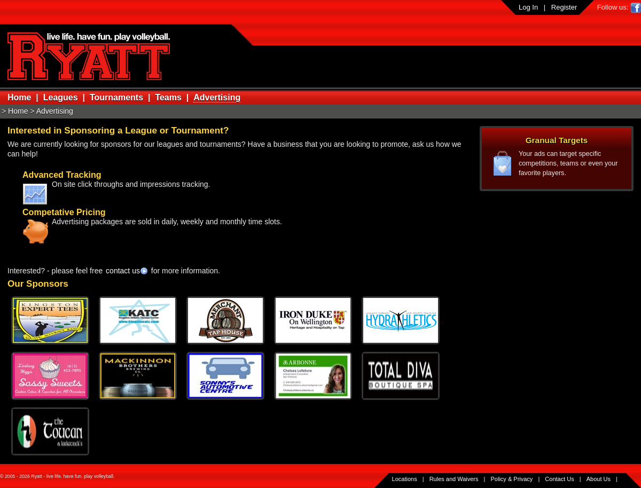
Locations (404, 479)
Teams (168, 97)
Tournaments (116, 97)
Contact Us (559, 479)
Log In (528, 7)
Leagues (60, 97)
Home (19, 97)
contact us (123, 270)
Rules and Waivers (454, 479)
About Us (599, 479)
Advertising (216, 97)
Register (564, 7)
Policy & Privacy (512, 479)
